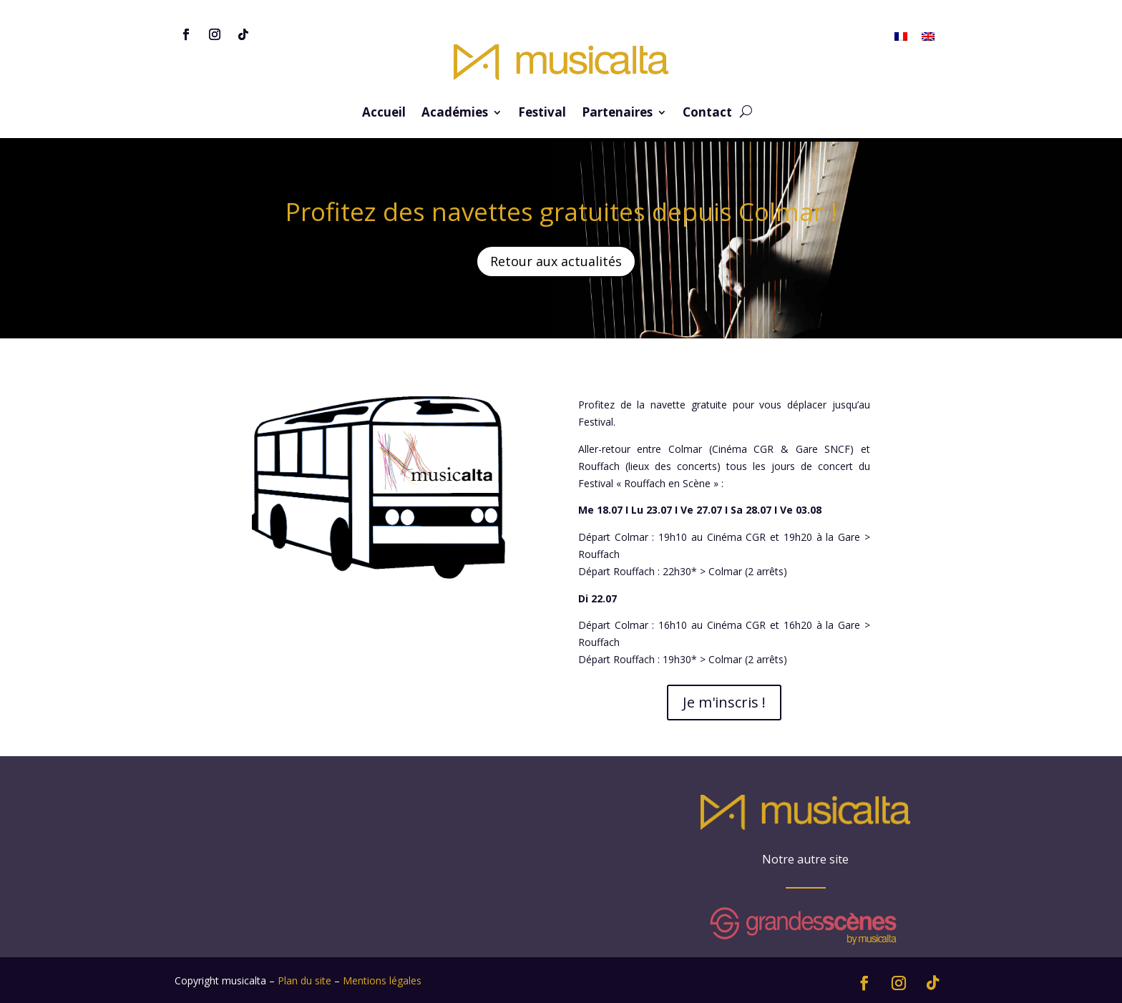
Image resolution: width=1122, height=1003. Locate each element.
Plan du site (304, 980)
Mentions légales (382, 980)
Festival (542, 113)
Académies (454, 113)
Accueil (384, 113)
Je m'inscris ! (724, 702)
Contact (707, 113)
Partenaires (617, 113)
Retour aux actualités (556, 261)
